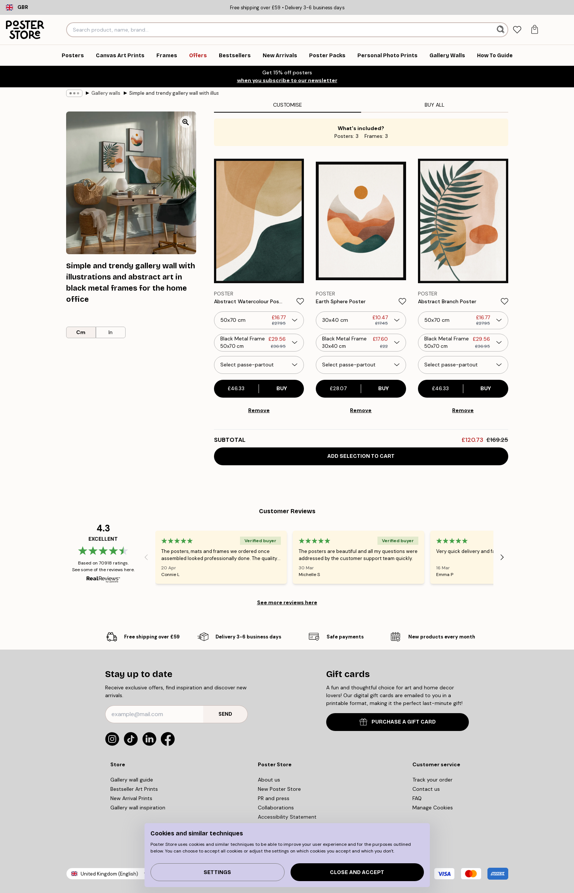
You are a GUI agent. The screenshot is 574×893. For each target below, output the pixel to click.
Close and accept (357, 872)
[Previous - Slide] (146, 557)
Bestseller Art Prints (134, 789)
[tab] (517, 30)
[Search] (501, 29)
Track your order (432, 779)
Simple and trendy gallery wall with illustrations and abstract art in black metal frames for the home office (173, 93)
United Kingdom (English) (109, 874)
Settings (217, 872)
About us (269, 779)
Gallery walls (105, 93)
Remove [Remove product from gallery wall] (259, 410)
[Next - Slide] (502, 557)
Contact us (426, 789)
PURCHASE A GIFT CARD (398, 721)
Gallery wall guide (131, 779)
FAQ (417, 798)
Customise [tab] (287, 104)
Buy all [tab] (434, 104)
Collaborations (276, 807)
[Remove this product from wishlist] (300, 301)
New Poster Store (279, 789)
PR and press (273, 798)
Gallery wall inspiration (137, 807)
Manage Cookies (432, 807)
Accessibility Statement (287, 816)
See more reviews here (287, 602)
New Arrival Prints (131, 798)
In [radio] (110, 332)
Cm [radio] (80, 332)
